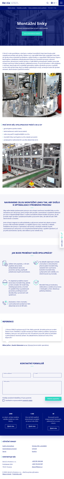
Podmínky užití (17, 475)
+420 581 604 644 (37, 462)
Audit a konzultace (8, 446)
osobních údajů (27, 401)
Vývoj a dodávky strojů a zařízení (37, 8)
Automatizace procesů (9, 449)
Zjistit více (10, 426)
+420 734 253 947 (37, 464)
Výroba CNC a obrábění (39, 446)
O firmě (34, 449)
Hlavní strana (11, 8)
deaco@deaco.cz (37, 467)
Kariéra (34, 452)
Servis (4, 452)
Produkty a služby (22, 8)
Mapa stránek (6, 475)
